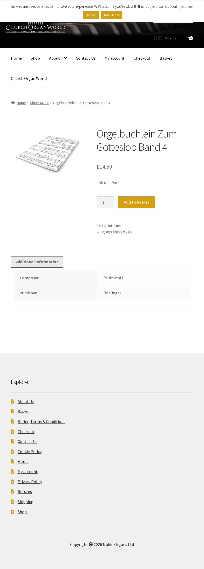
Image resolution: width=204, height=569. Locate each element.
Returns (25, 491)
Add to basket (136, 202)
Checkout (142, 58)
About (54, 58)
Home (16, 58)
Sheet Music (39, 102)
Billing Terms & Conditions (41, 421)
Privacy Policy (30, 481)
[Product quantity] (105, 202)
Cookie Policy (30, 451)
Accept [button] (91, 15)
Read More (111, 15)
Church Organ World (29, 78)
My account (115, 58)
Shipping (25, 501)
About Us (26, 401)
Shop (35, 58)
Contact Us (86, 58)
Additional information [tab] (37, 261)
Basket (166, 58)
